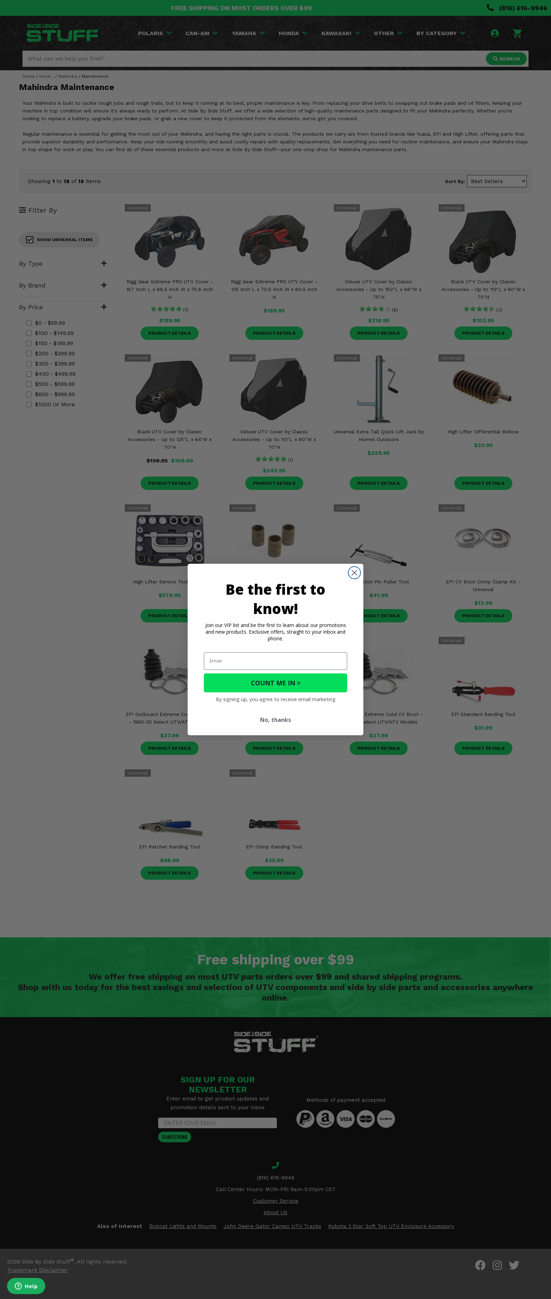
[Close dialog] (354, 573)
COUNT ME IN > (275, 683)
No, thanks (275, 720)
